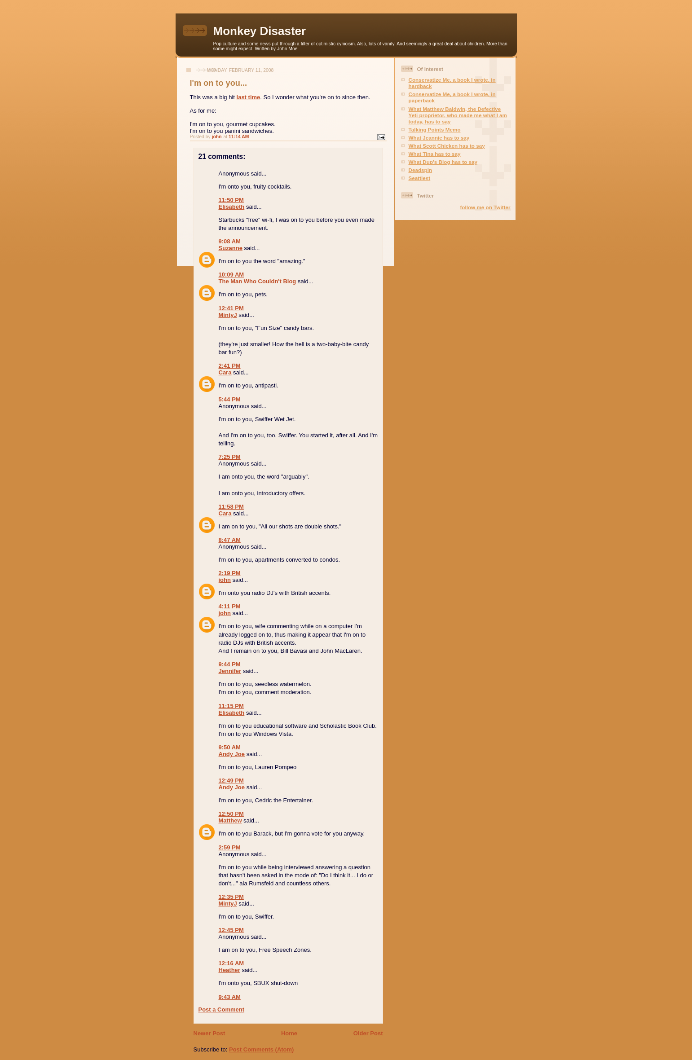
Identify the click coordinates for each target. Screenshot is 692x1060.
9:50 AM (230, 747)
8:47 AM (230, 540)
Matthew (230, 820)
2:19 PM (230, 573)
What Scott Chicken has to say (447, 146)
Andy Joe (232, 754)
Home (289, 1033)
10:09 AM (231, 274)
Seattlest (420, 178)
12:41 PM (231, 308)
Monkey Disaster (259, 31)
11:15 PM (231, 706)
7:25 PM (230, 456)
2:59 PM (230, 847)
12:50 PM (231, 813)
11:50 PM (231, 200)
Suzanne (230, 248)
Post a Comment (221, 1009)
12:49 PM (231, 780)
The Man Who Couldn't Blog (257, 281)
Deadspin (420, 170)
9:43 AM (230, 997)
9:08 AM (230, 241)
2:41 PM (230, 365)
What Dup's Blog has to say (443, 162)
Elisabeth (232, 206)
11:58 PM (231, 506)
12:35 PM (231, 896)
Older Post (368, 1033)
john (225, 579)
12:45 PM (231, 930)
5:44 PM (230, 399)
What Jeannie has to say (439, 138)
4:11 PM (230, 606)
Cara (225, 372)
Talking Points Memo (435, 129)
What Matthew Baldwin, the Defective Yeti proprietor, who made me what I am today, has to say (458, 115)
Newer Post (209, 1033)
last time (248, 97)
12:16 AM (231, 963)
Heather (229, 970)
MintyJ (228, 315)
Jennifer (230, 671)
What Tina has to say (435, 154)
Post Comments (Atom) (261, 1049)
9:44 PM (230, 664)
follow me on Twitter (485, 207)
